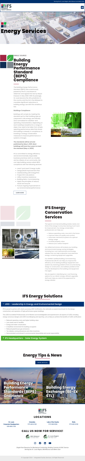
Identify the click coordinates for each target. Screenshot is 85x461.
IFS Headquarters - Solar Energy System (26, 338)
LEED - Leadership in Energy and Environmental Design (33, 304)
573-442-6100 (32, 424)
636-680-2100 (11, 426)
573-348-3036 (52, 424)
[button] (82, 7)
